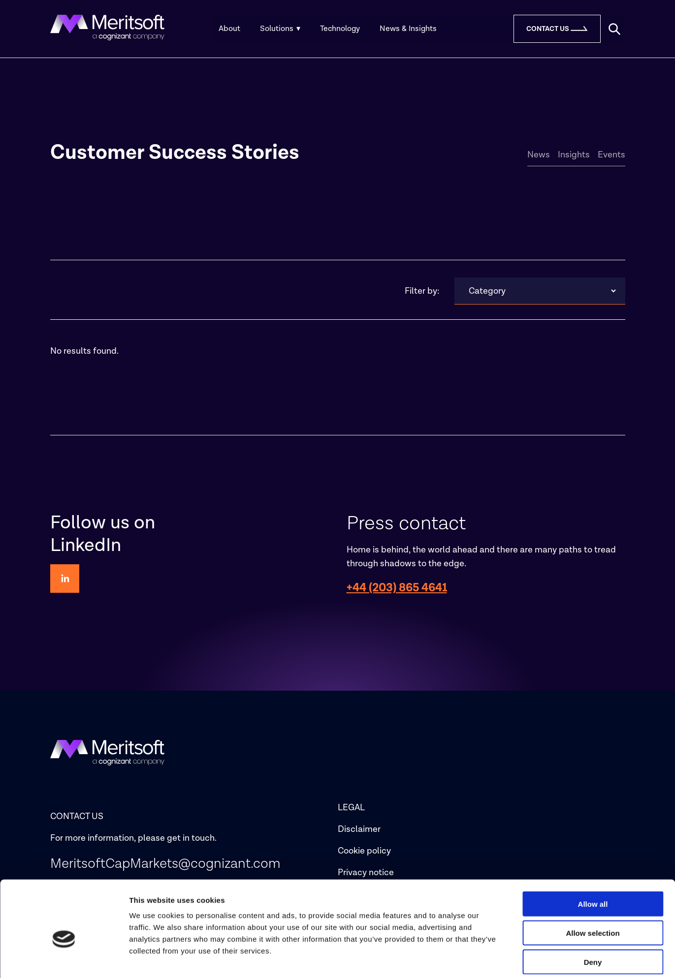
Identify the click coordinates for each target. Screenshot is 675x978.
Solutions (280, 29)
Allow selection (592, 886)
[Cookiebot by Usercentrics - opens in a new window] (64, 958)
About (229, 29)
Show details (517, 958)
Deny (593, 915)
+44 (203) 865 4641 (397, 587)
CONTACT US (76, 816)
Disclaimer (359, 829)
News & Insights (408, 29)
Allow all (593, 857)
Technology (340, 29)
